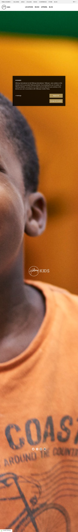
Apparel (44, 7)
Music (35, 2)
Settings (18, 95)
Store (50, 2)
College (29, 2)
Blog (55, 2)
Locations (29, 7)
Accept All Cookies (56, 101)
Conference (43, 2)
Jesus (23, 2)
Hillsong (16, 2)
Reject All (56, 95)
